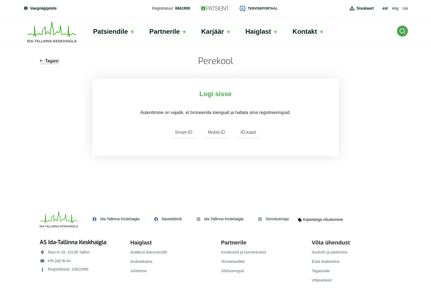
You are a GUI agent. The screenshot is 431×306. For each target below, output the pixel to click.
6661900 (182, 8)
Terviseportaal (259, 8)
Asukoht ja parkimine (329, 252)
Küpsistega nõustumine (322, 219)
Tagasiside (321, 271)
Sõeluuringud (232, 271)
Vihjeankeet (322, 280)
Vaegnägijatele (40, 8)
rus (405, 8)
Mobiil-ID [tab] (216, 132)
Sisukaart (365, 8)
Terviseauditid (233, 261)
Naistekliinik (172, 219)
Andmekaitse (141, 261)
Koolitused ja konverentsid (243, 252)
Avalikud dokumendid (148, 252)
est (385, 8)
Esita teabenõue (325, 261)
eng (395, 8)
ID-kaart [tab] (248, 132)
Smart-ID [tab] (183, 132)
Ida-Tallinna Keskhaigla (120, 219)
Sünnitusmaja (277, 219)
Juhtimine (138, 271)
